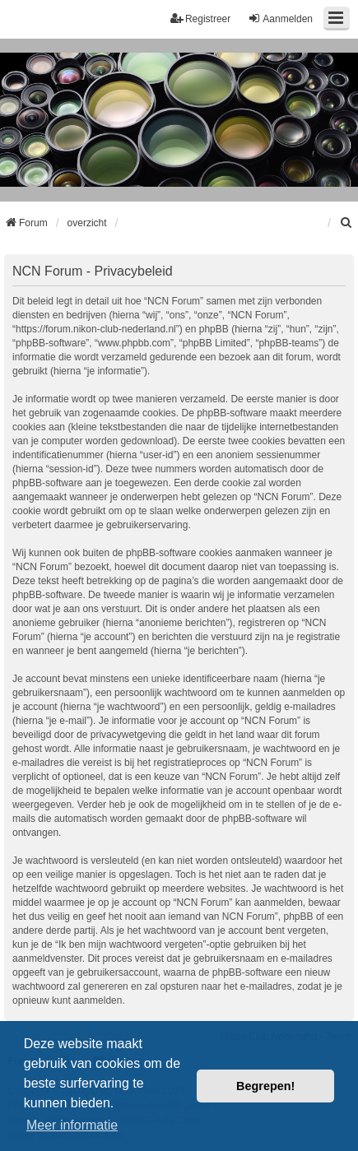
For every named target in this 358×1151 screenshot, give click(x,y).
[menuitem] (346, 223)
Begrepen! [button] (265, 1086)
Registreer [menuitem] (200, 18)
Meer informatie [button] (72, 1125)
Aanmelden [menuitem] (280, 18)
